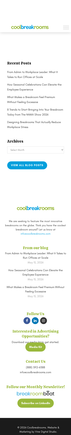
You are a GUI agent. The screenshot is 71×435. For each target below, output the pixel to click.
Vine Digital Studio (45, 431)
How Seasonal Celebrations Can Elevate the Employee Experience (35, 272)
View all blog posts (27, 165)
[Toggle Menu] (66, 27)
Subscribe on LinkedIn (35, 403)
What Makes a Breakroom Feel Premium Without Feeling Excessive (35, 289)
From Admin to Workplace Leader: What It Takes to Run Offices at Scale (35, 255)
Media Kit (35, 347)
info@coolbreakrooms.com (36, 233)
